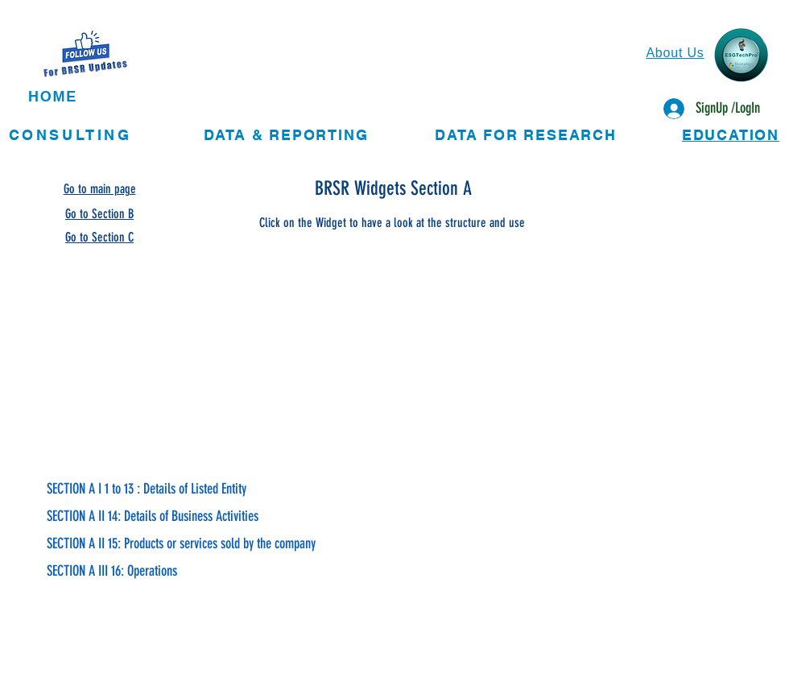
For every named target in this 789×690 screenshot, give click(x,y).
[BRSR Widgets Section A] (394, 188)
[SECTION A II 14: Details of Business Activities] (264, 516)
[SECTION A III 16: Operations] (264, 571)
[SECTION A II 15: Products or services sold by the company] (264, 544)
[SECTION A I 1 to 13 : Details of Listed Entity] (264, 489)
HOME (52, 97)
